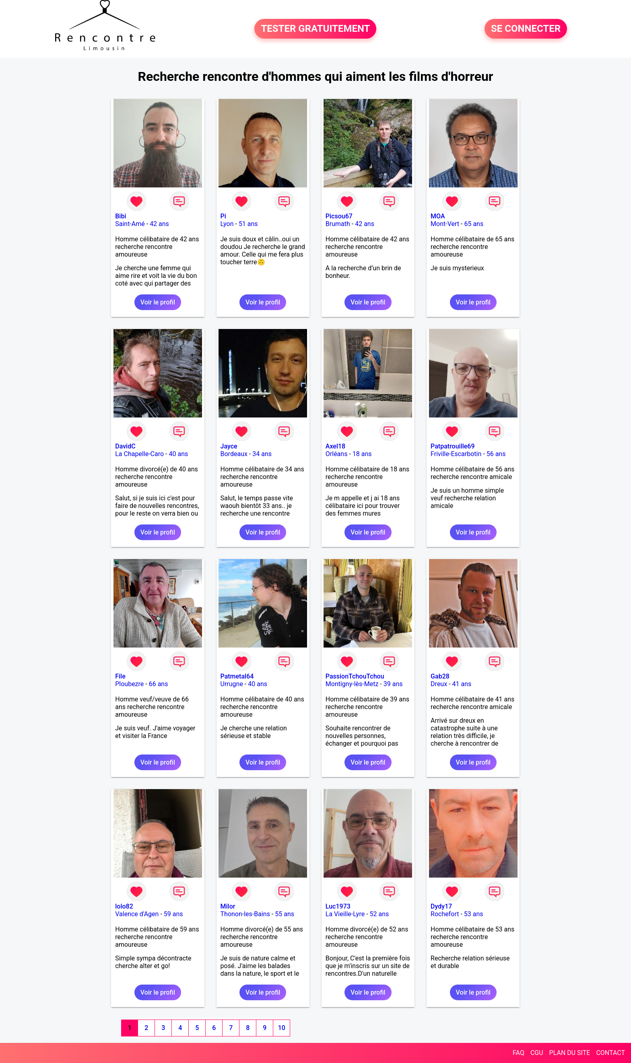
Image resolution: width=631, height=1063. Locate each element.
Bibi (120, 216)
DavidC (125, 446)
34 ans (262, 454)
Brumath (338, 224)
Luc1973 (338, 906)
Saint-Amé (130, 224)
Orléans (337, 454)
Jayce (229, 446)
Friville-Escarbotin (456, 454)
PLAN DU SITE (569, 1053)
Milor (228, 906)
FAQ (518, 1053)
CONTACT (610, 1053)
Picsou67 (339, 216)
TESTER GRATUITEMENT (315, 29)
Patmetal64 (237, 676)
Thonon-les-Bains (245, 914)
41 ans (461, 684)
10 (281, 1028)
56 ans (496, 454)
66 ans (158, 684)
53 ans (473, 914)
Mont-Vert (445, 224)
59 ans (173, 914)
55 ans (284, 914)
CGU (536, 1053)
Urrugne (232, 684)
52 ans (379, 914)
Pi (223, 216)
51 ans (248, 224)
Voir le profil (157, 302)
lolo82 (124, 906)
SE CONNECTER (526, 29)
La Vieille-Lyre (345, 914)
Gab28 (440, 676)
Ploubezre (129, 684)
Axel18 (335, 446)
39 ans (393, 684)
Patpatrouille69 (452, 446)
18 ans (362, 454)
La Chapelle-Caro (139, 454)
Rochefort (445, 914)
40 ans (178, 454)
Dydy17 (441, 906)
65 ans (473, 224)
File (120, 676)
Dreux (439, 684)
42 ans (159, 224)
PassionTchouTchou (355, 676)
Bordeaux (234, 454)
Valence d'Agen (137, 914)
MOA (438, 216)
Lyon (227, 224)
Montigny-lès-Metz (352, 684)
